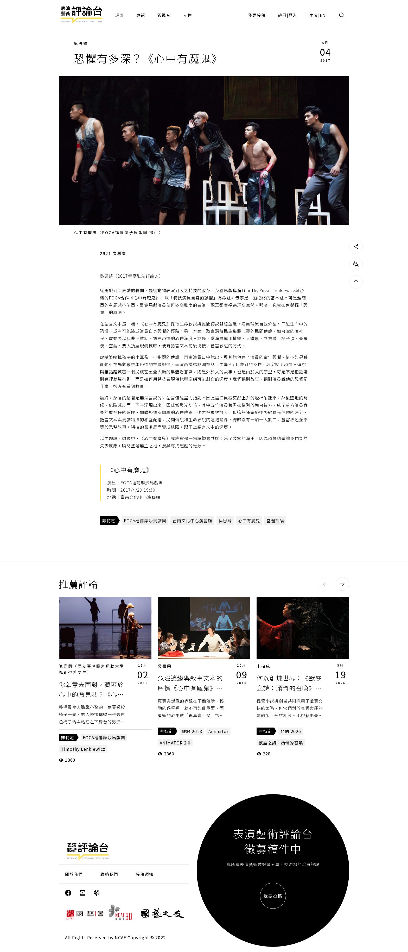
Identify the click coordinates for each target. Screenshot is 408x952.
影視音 (163, 15)
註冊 (282, 15)
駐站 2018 (192, 731)
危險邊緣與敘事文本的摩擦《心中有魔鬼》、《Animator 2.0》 (190, 688)
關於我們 (74, 874)
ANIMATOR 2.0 (175, 743)
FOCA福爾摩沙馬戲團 (145, 520)
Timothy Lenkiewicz (83, 749)
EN (323, 15)
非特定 (108, 520)
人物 (187, 15)
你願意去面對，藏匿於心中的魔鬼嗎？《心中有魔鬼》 (91, 694)
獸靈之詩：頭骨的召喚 (281, 743)
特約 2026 (290, 731)
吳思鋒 (81, 43)
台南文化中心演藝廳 (192, 520)
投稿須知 (145, 874)
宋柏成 (264, 666)
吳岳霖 (165, 666)
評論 (119, 15)
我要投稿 (257, 15)
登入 (292, 15)
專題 (140, 15)
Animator (218, 731)
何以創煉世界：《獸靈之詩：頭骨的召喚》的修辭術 (289, 688)
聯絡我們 (109, 874)
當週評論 (275, 520)
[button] (325, 584)
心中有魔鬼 (249, 520)
